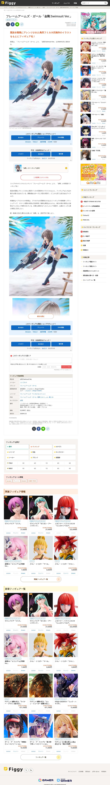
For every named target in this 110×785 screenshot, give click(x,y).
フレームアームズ (25, 394)
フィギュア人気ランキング (91, 38)
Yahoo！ (35, 142)
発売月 (10, 468)
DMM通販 (61, 137)
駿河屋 (61, 154)
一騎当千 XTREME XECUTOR (92, 201)
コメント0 (73, 22)
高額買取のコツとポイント (91, 271)
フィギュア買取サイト (90, 266)
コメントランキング (89, 190)
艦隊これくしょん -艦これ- (34, 7)
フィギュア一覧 (41, 757)
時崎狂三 (85, 250)
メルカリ (21, 154)
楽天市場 (43, 142)
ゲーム (11, 521)
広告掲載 (81, 771)
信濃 (84, 245)
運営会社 (87, 771)
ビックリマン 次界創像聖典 (91, 206)
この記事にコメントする (40, 177)
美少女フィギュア (11, 20)
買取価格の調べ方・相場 (90, 275)
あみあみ (21, 137)
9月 (70, 463)
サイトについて (72, 771)
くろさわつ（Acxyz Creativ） (34, 391)
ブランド (34, 457)
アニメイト (40, 137)
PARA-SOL (86, 220)
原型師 (57, 457)
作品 (33, 452)
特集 (75, 3)
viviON (50, 142)
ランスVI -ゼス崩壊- (89, 211)
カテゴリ (57, 447)
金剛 (44, 7)
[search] (105, 3)
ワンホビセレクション (21, 7)
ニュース (67, 3)
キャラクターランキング (90, 227)
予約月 (10, 463)
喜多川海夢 (86, 241)
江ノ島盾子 (86, 236)
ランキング (35, 447)
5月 (23, 463)
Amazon (28, 142)
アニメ (7, 699)
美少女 (7, 521)
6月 (35, 463)
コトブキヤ (23, 382)
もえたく (44, 158)
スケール (17, 521)
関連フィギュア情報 (15, 491)
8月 (58, 463)
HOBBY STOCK (32, 481)
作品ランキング (87, 197)
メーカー (10, 457)
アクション (63, 699)
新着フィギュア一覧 (15, 588)
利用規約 (103, 771)
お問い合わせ (95, 771)
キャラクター (59, 452)
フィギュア (55, 3)
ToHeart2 (86, 215)
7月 (47, 463)
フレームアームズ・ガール (28, 386)
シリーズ (10, 452)
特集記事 (85, 257)
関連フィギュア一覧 (41, 579)
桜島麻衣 (85, 232)
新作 (9, 447)
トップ (5, 7)
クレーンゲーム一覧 (89, 280)
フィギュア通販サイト (90, 262)
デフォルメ (17, 561)
